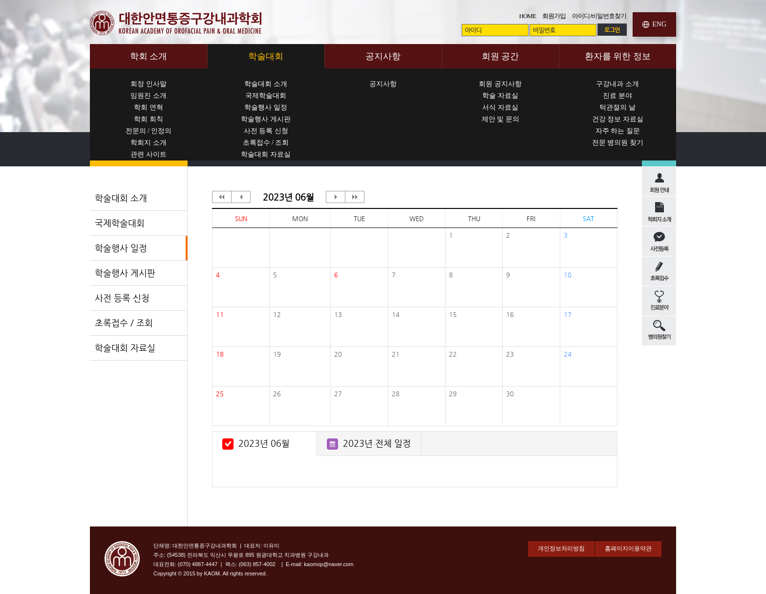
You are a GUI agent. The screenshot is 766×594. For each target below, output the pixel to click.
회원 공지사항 (500, 84)
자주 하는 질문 (618, 131)
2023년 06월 (264, 443)
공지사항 (383, 84)
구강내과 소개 (617, 84)
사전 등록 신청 (266, 131)
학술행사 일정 (265, 107)
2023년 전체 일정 (377, 443)
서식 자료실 (500, 107)
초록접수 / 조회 (266, 142)
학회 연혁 (148, 107)
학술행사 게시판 (266, 119)
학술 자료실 (500, 95)
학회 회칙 (148, 119)
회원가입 (554, 16)
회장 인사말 (148, 84)
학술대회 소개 (265, 84)
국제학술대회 (265, 95)
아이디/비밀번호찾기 (599, 16)
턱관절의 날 (617, 107)
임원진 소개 (148, 95)
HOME (527, 16)
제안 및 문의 (500, 119)
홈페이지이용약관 (628, 548)
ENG (659, 24)
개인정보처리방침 (561, 548)
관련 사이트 (148, 154)
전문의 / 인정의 (149, 131)
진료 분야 (617, 95)
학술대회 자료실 (266, 154)
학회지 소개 (148, 142)
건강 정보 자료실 (617, 119)
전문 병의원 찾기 (617, 142)
